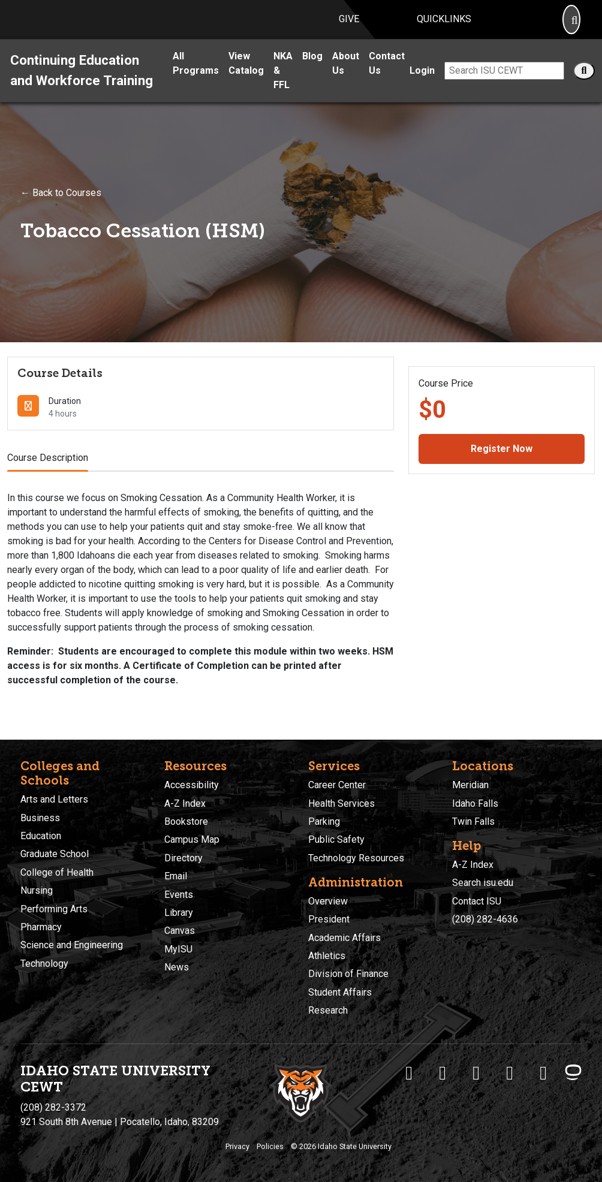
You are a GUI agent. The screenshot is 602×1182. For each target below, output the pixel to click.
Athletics (326, 955)
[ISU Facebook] (409, 1073)
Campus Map (191, 840)
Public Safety (336, 840)
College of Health (57, 872)
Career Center (337, 785)
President (329, 919)
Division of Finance (348, 974)
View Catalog (246, 77)
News (176, 967)
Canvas (179, 931)
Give (349, 26)
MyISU (178, 949)
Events (178, 894)
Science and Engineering (71, 945)
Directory (183, 858)
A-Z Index (185, 803)
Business (40, 818)
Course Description (47, 471)
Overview (328, 901)
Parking (324, 821)
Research (328, 1010)
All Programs (196, 77)
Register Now (501, 462)
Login (422, 84)
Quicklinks (444, 26)
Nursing (36, 890)
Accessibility (191, 785)
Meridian (470, 785)
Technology (44, 963)
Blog (312, 70)
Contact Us (387, 77)
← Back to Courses (60, 206)
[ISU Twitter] (442, 1073)
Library (178, 912)
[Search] (571, 26)
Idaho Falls (475, 803)
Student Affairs (340, 992)
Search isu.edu (482, 883)
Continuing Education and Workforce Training (81, 84)
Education (40, 836)
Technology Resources (356, 858)
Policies (270, 1146)
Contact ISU (476, 901)
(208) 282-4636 (485, 919)
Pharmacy (41, 927)
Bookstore (186, 821)
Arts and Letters (54, 799)
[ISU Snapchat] (543, 1073)
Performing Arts (54, 909)
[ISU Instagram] (476, 1073)
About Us (345, 77)
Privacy (237, 1146)
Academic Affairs (344, 937)
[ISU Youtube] (510, 1073)
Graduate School (54, 854)
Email (175, 876)
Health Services (341, 803)
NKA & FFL (283, 84)
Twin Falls (473, 821)
